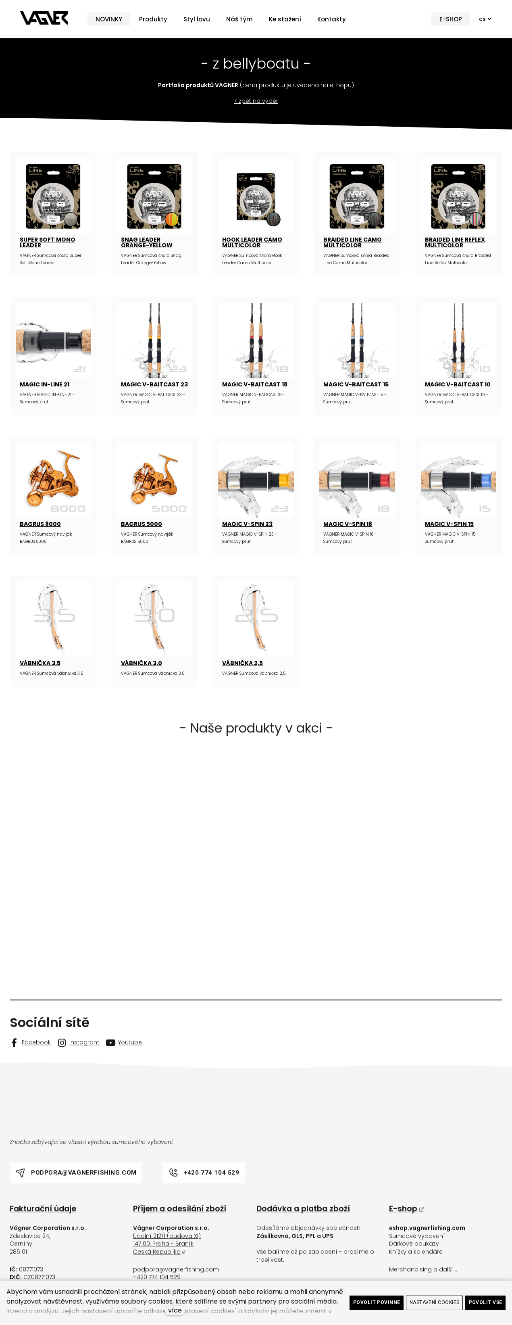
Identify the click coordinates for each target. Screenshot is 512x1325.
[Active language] (481, 19)
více (175, 1310)
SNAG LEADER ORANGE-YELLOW (147, 242)
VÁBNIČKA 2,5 (242, 663)
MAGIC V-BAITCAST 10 (458, 384)
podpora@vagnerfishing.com (176, 1278)
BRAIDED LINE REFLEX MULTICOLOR (455, 242)
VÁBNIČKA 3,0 (141, 663)
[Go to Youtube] (124, 1051)
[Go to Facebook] (30, 1051)
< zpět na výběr (256, 101)
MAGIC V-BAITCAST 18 (254, 384)
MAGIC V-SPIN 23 (247, 524)
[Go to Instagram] (78, 1051)
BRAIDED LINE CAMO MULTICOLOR (352, 242)
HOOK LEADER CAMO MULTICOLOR (252, 242)
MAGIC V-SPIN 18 (347, 524)
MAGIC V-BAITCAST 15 (356, 384)
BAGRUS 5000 (141, 524)
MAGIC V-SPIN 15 (449, 524)
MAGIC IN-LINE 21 (44, 384)
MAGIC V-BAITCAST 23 (154, 384)
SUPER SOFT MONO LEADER (47, 242)
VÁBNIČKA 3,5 (40, 663)
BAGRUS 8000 (40, 524)
